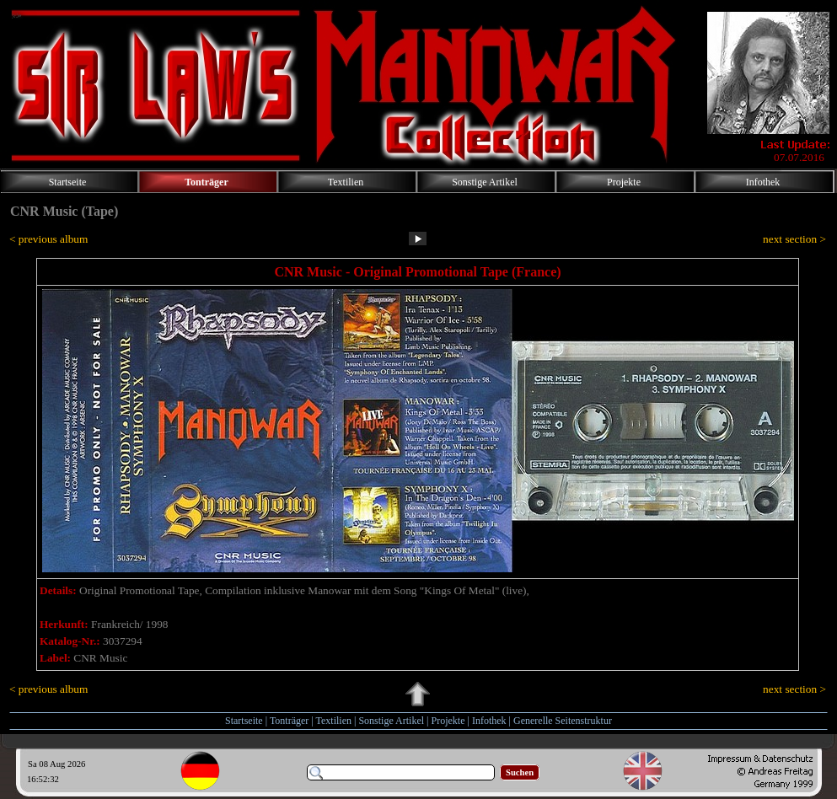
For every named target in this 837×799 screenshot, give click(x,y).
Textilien (333, 721)
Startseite (244, 721)
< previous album (48, 239)
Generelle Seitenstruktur (562, 721)
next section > (794, 239)
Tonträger (289, 721)
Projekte (448, 721)
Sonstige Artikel (391, 721)
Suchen (520, 772)
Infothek (489, 721)
